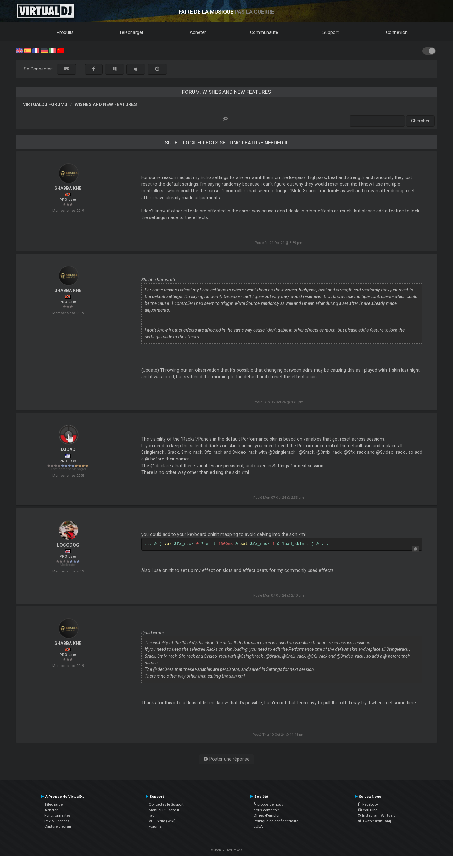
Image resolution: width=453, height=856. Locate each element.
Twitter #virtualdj (374, 821)
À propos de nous (268, 804)
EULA (258, 826)
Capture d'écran (57, 826)
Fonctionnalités (57, 815)
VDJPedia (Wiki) (162, 821)
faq (151, 815)
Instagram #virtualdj (377, 815)
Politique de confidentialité (276, 821)
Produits (65, 32)
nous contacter (266, 810)
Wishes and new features (106, 104)
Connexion (397, 32)
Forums (155, 826)
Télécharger (131, 32)
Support (330, 32)
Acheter (198, 32)
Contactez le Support (166, 804)
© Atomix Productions (227, 850)
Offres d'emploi (266, 815)
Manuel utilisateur (164, 810)
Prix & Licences (56, 821)
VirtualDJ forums (45, 104)
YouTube (367, 810)
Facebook (368, 804)
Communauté (264, 32)
